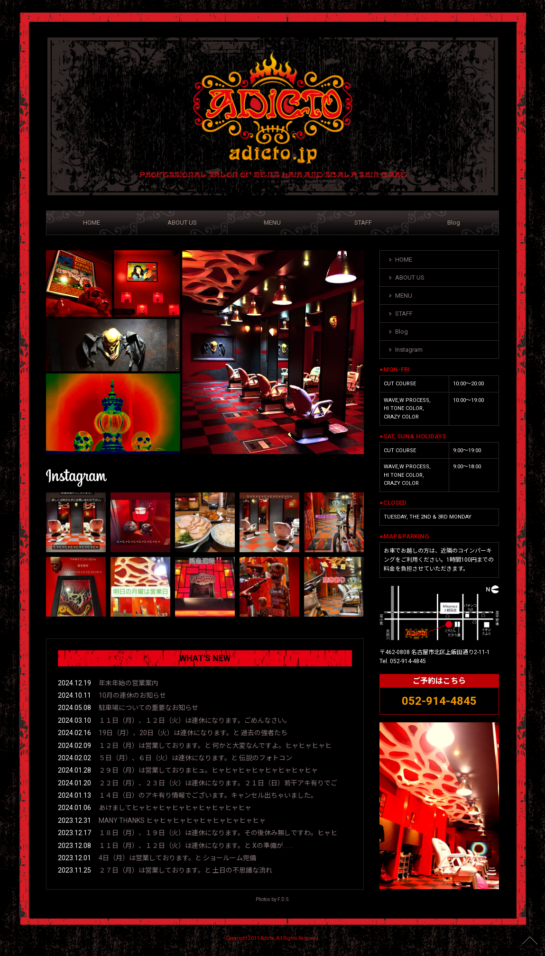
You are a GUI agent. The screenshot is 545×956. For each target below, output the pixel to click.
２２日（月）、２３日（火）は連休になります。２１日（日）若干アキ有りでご (218, 783)
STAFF (363, 222)
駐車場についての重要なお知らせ (148, 707)
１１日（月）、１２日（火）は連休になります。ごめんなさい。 (195, 720)
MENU (272, 222)
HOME (91, 222)
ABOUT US (182, 222)
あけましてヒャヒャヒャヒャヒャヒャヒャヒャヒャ (175, 807)
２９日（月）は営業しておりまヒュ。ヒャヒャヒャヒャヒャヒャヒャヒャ (208, 770)
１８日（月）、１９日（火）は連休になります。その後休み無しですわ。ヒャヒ (218, 833)
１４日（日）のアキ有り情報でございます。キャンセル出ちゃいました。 (208, 795)
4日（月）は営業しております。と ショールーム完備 (177, 858)
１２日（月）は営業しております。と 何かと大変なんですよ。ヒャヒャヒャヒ (215, 745)
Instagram (409, 349)
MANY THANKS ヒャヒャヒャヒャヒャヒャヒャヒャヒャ (182, 820)
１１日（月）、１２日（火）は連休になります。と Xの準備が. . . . (196, 845)
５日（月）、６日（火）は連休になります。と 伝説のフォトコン (195, 758)
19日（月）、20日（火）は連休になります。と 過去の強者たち (193, 733)
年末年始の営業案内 (128, 683)
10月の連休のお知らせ (132, 695)
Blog (453, 222)
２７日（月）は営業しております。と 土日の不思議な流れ (185, 870)
